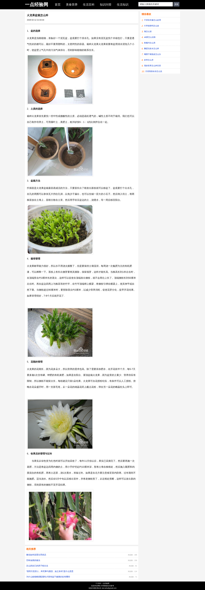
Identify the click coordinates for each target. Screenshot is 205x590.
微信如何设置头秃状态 (36, 555)
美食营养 (72, 4)
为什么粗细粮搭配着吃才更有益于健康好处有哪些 (48, 577)
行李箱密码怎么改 (151, 26)
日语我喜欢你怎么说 (153, 71)
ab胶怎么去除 (150, 37)
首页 (58, 4)
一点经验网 (36, 4)
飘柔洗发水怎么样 (151, 48)
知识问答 (106, 4)
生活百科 (89, 4)
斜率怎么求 (148, 60)
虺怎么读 (148, 31)
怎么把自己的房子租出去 (37, 566)
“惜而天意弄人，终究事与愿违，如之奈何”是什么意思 (49, 571)
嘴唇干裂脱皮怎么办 (152, 54)
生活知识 (122, 4)
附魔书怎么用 (149, 43)
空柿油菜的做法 (33, 560)
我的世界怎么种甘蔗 (152, 66)
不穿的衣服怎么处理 (152, 20)
